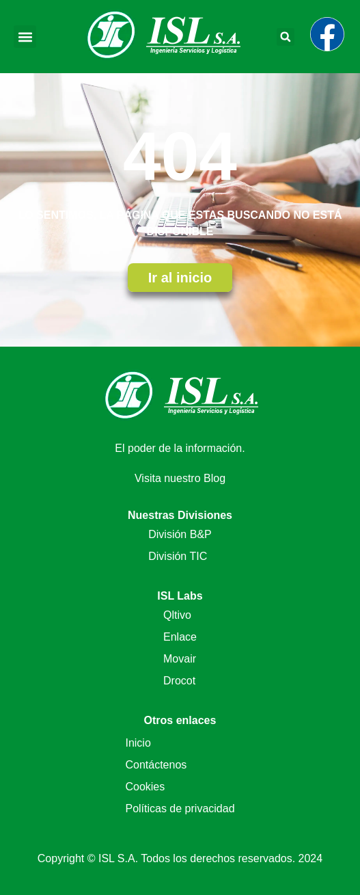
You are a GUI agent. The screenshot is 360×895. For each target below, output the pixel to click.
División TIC (177, 556)
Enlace (180, 637)
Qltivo (177, 615)
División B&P (179, 534)
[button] (25, 36)
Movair (179, 659)
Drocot (179, 680)
